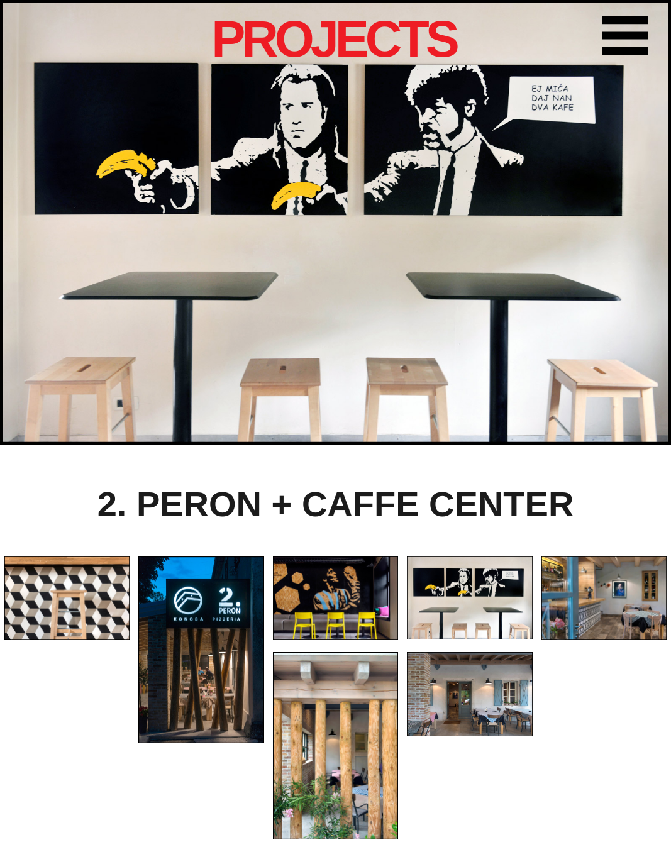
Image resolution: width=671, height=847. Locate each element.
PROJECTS (333, 39)
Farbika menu (630, 38)
